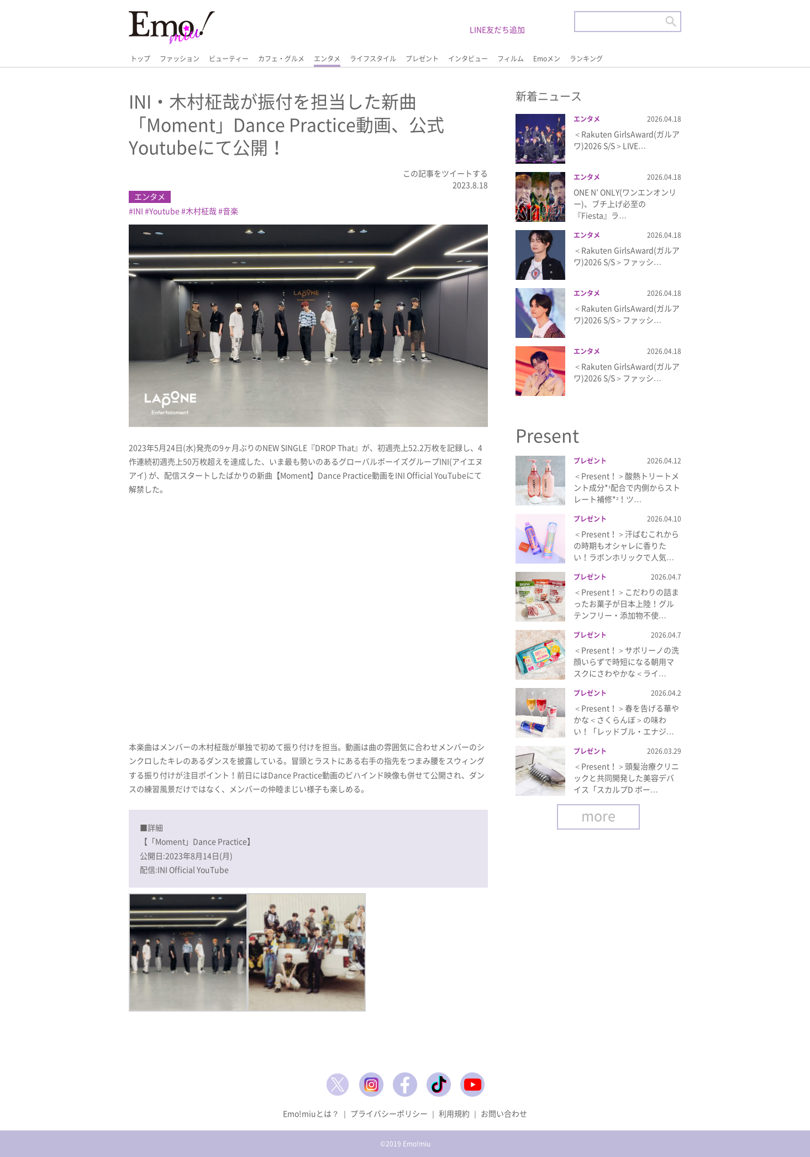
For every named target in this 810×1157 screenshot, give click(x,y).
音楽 (230, 210)
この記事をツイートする (445, 173)
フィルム (510, 59)
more (598, 815)
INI (138, 210)
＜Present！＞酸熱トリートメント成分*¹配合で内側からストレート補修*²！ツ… (627, 487)
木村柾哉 (201, 210)
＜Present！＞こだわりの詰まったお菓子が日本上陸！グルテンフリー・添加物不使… (626, 603)
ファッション (179, 59)
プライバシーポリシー (389, 1113)
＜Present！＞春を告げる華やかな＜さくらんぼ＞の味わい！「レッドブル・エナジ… (626, 719)
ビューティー (229, 59)
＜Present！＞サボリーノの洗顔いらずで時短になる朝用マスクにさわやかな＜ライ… (626, 661)
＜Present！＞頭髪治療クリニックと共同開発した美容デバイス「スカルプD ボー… (626, 777)
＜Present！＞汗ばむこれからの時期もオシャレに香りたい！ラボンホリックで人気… (626, 545)
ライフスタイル (373, 59)
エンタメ (327, 59)
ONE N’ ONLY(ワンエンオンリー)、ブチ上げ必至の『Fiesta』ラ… (625, 203)
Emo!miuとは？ (311, 1113)
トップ (140, 59)
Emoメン (546, 59)
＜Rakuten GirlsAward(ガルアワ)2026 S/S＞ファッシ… (627, 255)
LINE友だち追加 (497, 29)
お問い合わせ (504, 1113)
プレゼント (422, 59)
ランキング (586, 59)
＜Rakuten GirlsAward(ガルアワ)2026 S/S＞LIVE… (627, 139)
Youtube (164, 210)
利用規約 (454, 1113)
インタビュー (468, 59)
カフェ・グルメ (281, 59)
